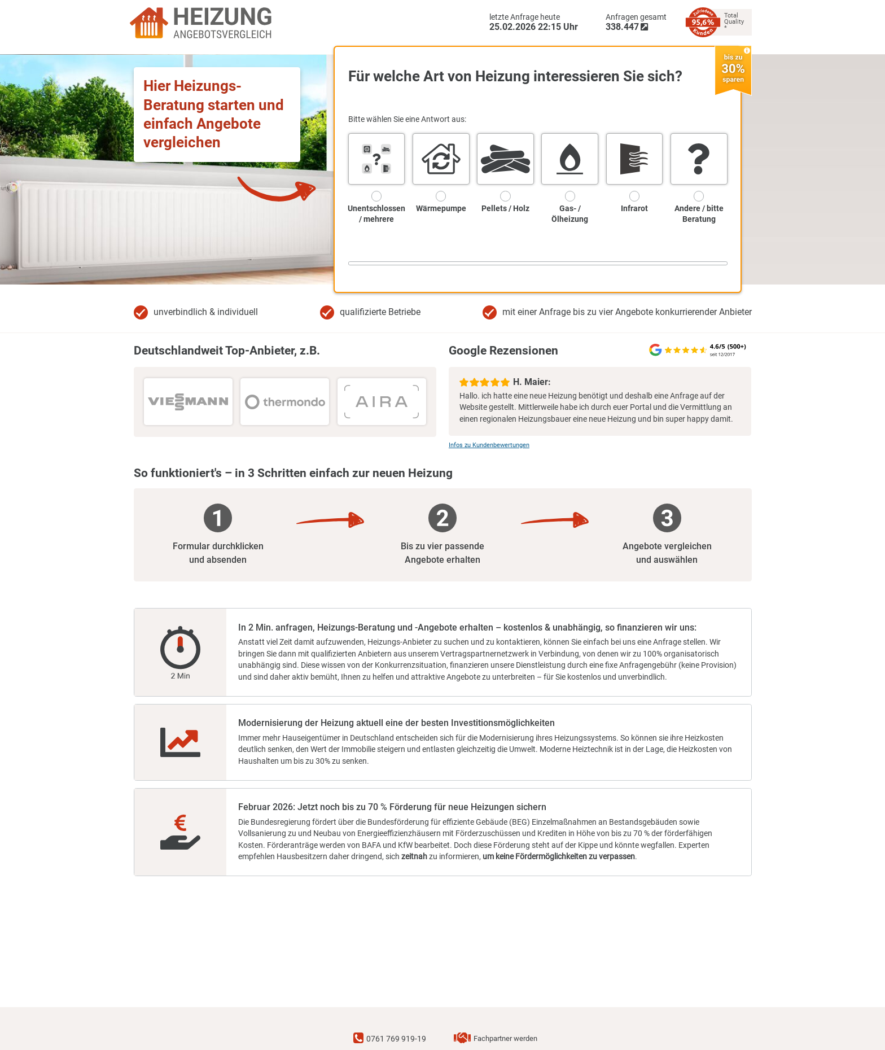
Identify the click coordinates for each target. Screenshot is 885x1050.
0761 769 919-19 (396, 1039)
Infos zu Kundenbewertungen (489, 445)
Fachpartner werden (505, 1039)
